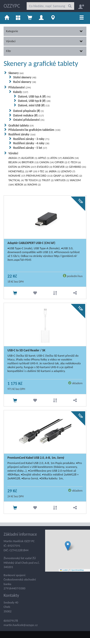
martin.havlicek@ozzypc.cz (21, 625)
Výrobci (44, 41)
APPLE (44, 158)
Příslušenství (19, 87)
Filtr (44, 51)
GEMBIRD (77, 166)
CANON (46, 162)
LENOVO (68, 171)
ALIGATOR (29, 158)
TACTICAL (16, 180)
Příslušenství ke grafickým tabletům (34, 130)
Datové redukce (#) (28, 115)
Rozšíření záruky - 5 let (30, 148)
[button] (68, 546)
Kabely (20, 92)
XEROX (21, 184)
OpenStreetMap (77, 570)
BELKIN (14, 162)
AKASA (14, 158)
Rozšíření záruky (22, 134)
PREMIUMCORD (39, 175)
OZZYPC (12, 6)
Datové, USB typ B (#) (34, 101)
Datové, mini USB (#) (34, 105)
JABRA (54, 171)
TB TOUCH (32, 180)
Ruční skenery (24, 82)
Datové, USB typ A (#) (34, 96)
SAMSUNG (73, 175)
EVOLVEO (44, 166)
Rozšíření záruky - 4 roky (31, 143)
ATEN (56, 158)
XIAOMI (34, 184)
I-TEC (43, 171)
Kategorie (44, 31)
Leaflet (64, 570)
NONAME (16, 175)
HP (33, 171)
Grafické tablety (21, 125)
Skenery (16, 73)
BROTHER (30, 162)
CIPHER (60, 162)
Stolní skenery (24, 77)
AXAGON (71, 158)
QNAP (58, 175)
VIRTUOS (61, 180)
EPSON (28, 166)
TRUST (48, 180)
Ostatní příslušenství (28, 120)
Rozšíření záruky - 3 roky (31, 139)
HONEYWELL (18, 171)
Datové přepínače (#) (28, 111)
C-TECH (74, 162)
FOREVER (60, 166)
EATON (14, 166)
